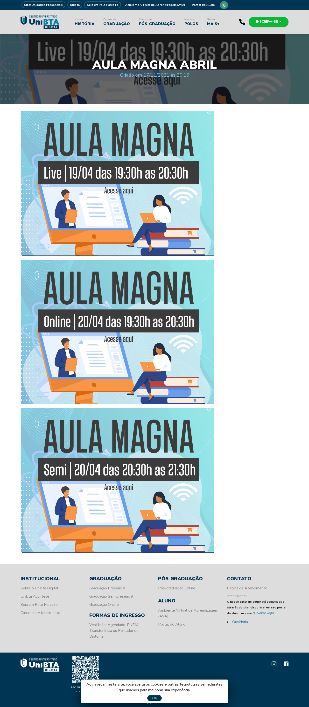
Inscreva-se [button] (267, 22)
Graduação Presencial (107, 588)
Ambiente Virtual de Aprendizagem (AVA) (155, 5)
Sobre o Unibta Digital (39, 588)
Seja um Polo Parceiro (102, 5)
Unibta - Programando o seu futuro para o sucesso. (40, 22)
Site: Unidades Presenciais (43, 5)
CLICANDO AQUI (263, 613)
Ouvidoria (240, 622)
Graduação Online (104, 604)
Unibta (75, 5)
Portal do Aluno (203, 5)
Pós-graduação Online (176, 588)
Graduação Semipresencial (111, 596)
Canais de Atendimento (40, 612)
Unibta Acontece (35, 596)
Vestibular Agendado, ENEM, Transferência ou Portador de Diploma (114, 630)
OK (154, 698)
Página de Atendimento (247, 588)
